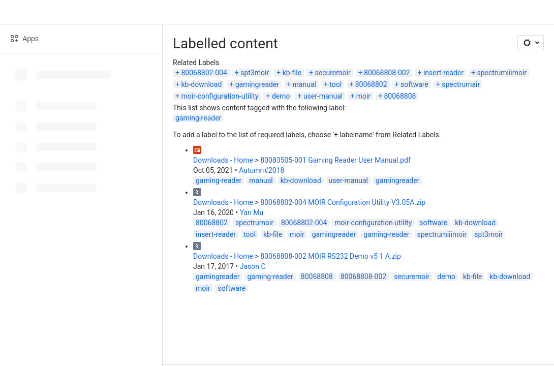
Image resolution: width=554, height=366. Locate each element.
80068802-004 (204, 73)
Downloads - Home (223, 160)
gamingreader (257, 84)
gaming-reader (198, 118)
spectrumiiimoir (502, 73)
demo (281, 96)
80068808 (400, 96)
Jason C (253, 266)
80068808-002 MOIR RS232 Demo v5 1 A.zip (330, 256)
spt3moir (254, 73)
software (414, 84)
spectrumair (461, 84)
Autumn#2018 (261, 170)
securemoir (332, 73)
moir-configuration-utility (219, 96)
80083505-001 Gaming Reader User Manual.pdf (335, 160)
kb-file (292, 73)
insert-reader (443, 73)
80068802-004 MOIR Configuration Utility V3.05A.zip (342, 202)
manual (304, 84)
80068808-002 (387, 73)
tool (335, 84)
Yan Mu (252, 212)
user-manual (323, 96)
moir (363, 96)
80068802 (371, 84)
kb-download (201, 84)
